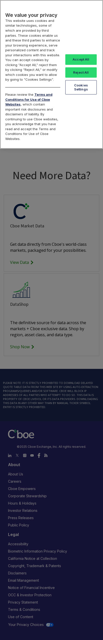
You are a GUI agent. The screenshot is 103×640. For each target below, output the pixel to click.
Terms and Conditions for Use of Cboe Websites (29, 99)
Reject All (81, 72)
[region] (51, 74)
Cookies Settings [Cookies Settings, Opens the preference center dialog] (81, 87)
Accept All (81, 59)
